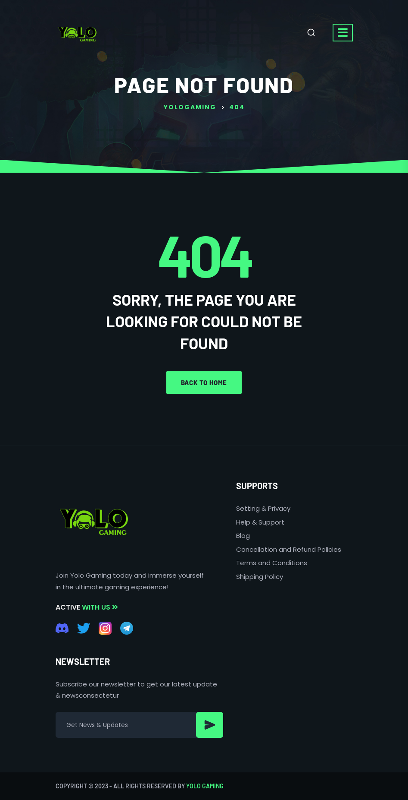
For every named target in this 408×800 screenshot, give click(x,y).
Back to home (204, 382)
